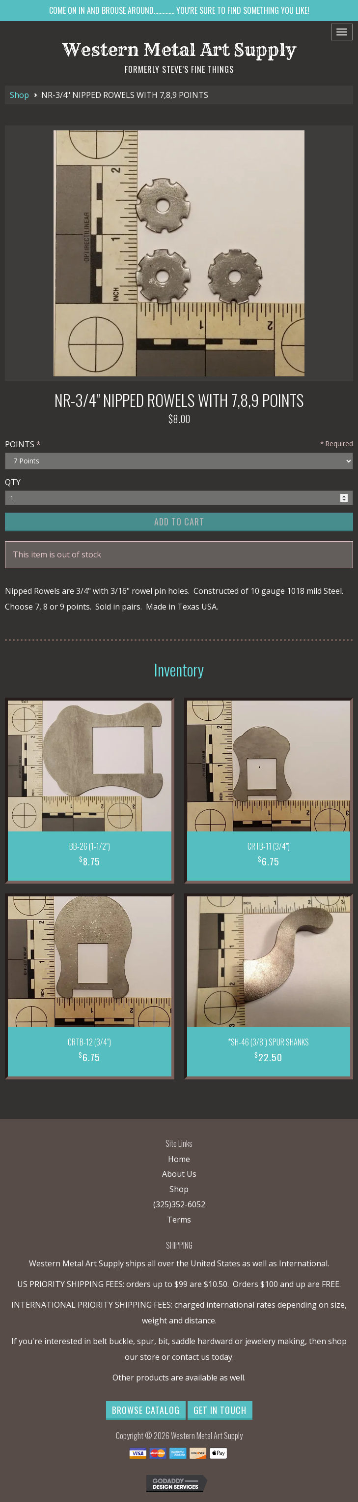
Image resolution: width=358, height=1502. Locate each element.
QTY (13, 482)
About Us (179, 1173)
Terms (179, 1219)
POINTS (19, 444)
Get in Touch (220, 1410)
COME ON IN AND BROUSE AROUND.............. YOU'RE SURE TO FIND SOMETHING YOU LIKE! (179, 10)
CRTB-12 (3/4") (89, 1042)
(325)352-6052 (179, 1204)
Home (179, 1159)
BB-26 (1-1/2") (89, 846)
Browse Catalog (146, 1410)
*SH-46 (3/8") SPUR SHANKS (268, 1042)
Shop (19, 95)
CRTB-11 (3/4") (269, 846)
